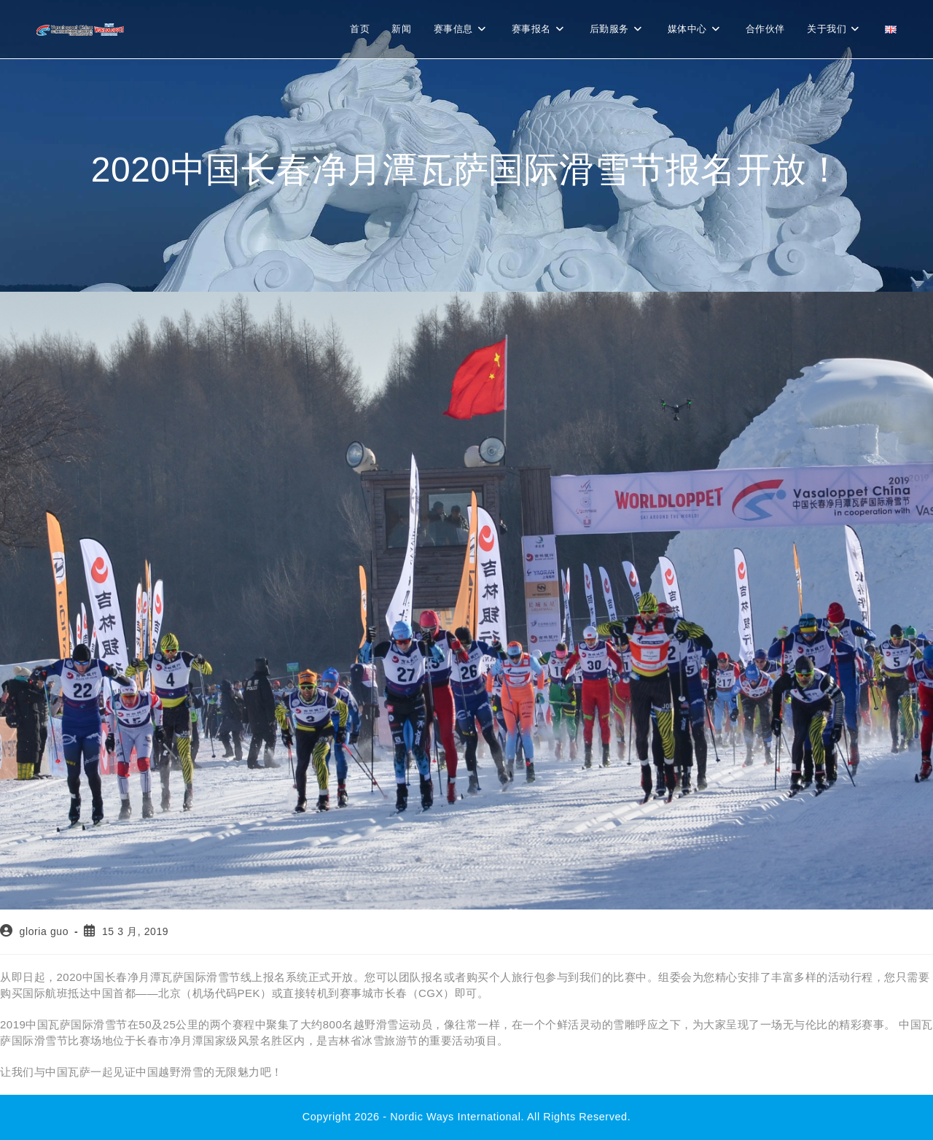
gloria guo (44, 931)
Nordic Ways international (455, 1116)
